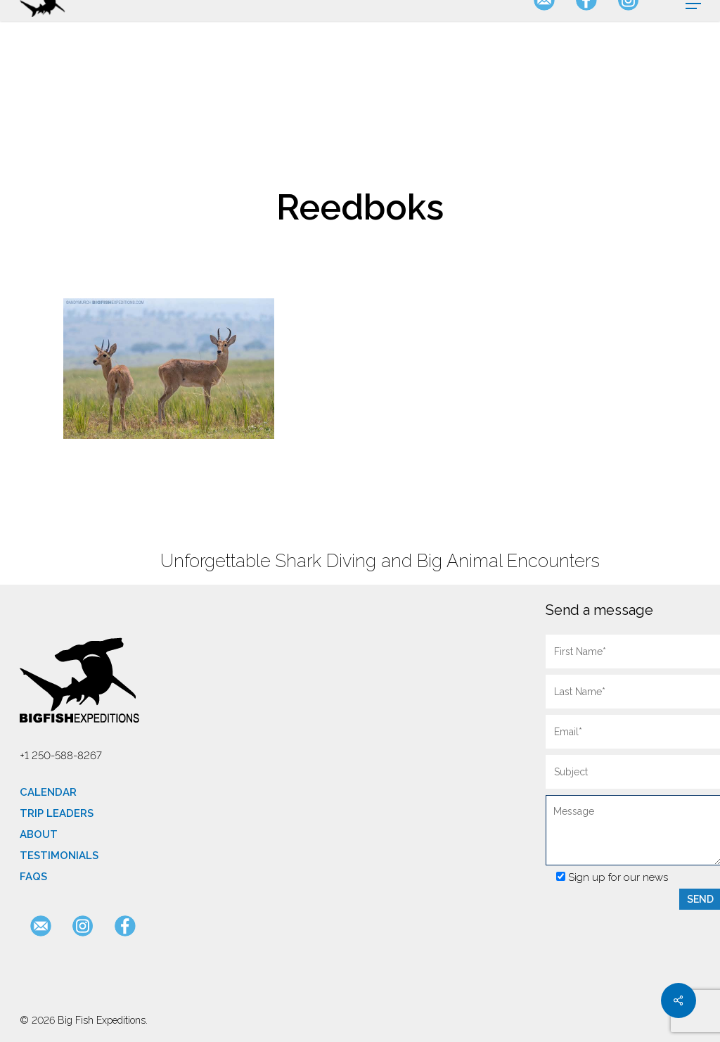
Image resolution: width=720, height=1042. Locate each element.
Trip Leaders (57, 813)
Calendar (48, 792)
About (39, 834)
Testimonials (59, 855)
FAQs (33, 876)
